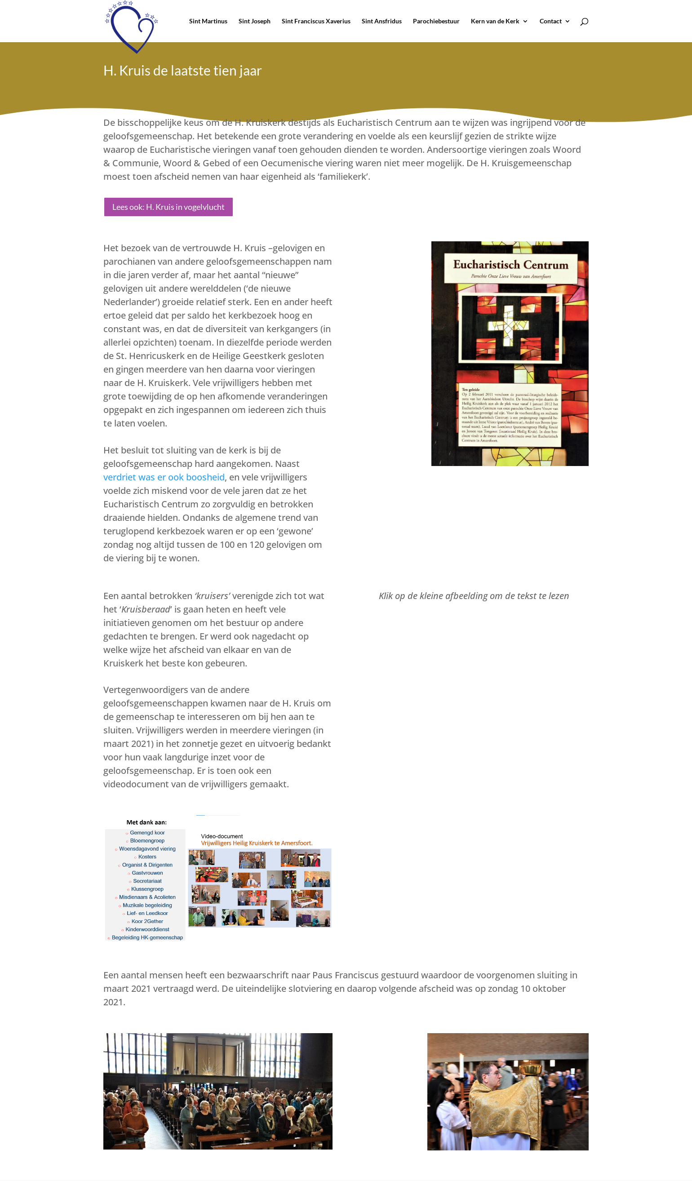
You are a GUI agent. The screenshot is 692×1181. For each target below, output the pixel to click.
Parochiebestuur (436, 21)
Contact (551, 21)
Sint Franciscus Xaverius (316, 21)
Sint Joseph (255, 21)
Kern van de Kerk (495, 21)
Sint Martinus (208, 21)
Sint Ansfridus (382, 21)
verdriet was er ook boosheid (164, 477)
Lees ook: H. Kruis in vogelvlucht (168, 207)
